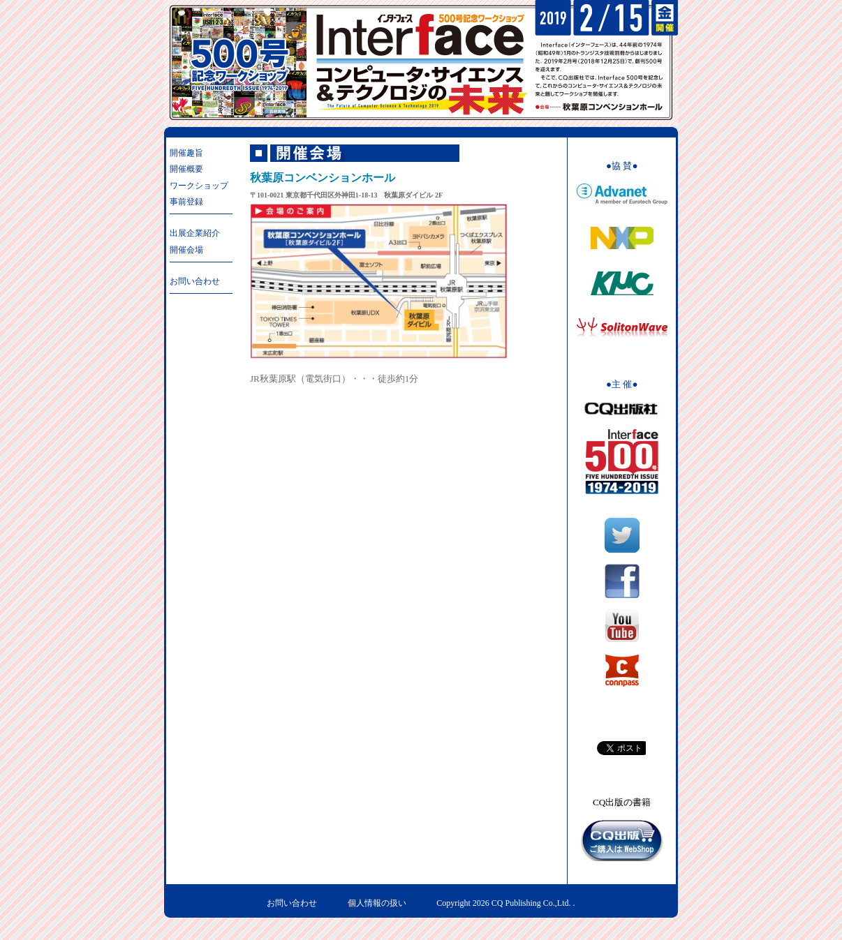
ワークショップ (199, 186)
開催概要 (186, 169)
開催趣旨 (186, 153)
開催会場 (186, 250)
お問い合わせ (195, 281)
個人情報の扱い (377, 903)
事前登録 (186, 202)
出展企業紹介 (195, 233)
